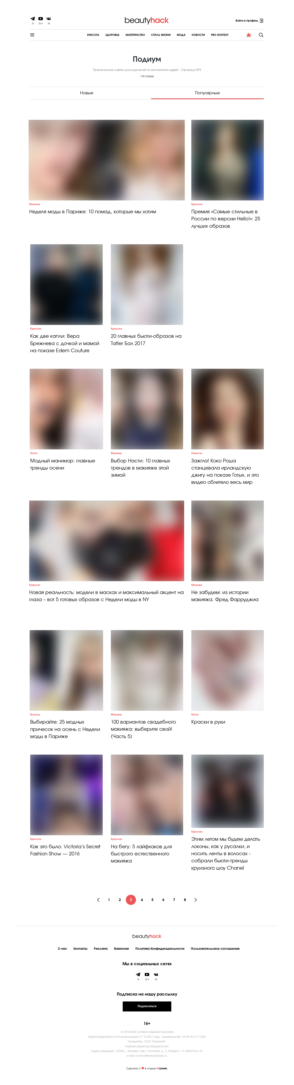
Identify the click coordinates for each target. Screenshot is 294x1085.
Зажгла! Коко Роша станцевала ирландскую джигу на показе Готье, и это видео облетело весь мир (226, 475)
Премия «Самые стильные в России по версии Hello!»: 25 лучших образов (227, 220)
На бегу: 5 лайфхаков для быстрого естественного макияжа (142, 861)
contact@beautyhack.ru (151, 1063)
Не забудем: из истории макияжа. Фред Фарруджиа (225, 601)
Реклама (101, 955)
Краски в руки (208, 728)
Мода (170, 35)
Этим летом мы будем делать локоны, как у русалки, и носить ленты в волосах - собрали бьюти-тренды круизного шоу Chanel (227, 861)
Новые (86, 93)
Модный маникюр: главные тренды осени (63, 468)
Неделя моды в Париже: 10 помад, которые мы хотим (94, 212)
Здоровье (102, 35)
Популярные (207, 93)
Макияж (34, 205)
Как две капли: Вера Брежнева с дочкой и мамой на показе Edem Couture (66, 346)
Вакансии (121, 955)
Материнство (124, 35)
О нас (62, 955)
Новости (187, 35)
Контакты (80, 955)
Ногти (34, 457)
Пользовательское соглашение (215, 955)
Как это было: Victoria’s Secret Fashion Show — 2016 (66, 858)
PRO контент (209, 35)
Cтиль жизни (150, 35)
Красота (82, 35)
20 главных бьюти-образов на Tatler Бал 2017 (147, 342)
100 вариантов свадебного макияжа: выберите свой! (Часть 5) (144, 735)
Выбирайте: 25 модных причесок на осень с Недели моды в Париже (59, 735)
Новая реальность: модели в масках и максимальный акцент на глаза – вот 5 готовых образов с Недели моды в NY (105, 601)
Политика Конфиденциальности (159, 955)
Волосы (35, 720)
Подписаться (147, 1013)
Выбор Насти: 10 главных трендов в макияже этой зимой (141, 472)
